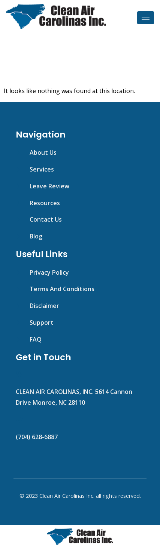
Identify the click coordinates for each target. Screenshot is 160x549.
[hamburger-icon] (145, 17)
